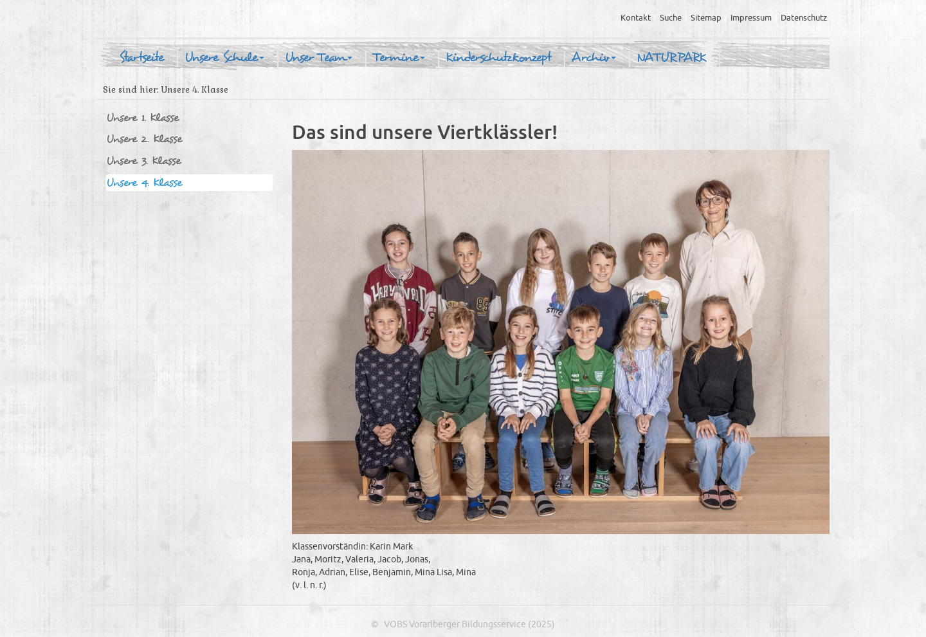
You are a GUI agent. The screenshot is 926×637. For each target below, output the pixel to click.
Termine (399, 58)
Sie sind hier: (130, 89)
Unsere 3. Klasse (143, 160)
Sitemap (706, 18)
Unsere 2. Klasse (144, 138)
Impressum (751, 18)
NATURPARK (671, 58)
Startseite (141, 58)
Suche (671, 18)
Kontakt (636, 18)
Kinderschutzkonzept (498, 58)
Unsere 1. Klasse (142, 117)
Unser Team (318, 58)
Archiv (594, 58)
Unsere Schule (224, 58)
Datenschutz (804, 18)
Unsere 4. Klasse (144, 182)
